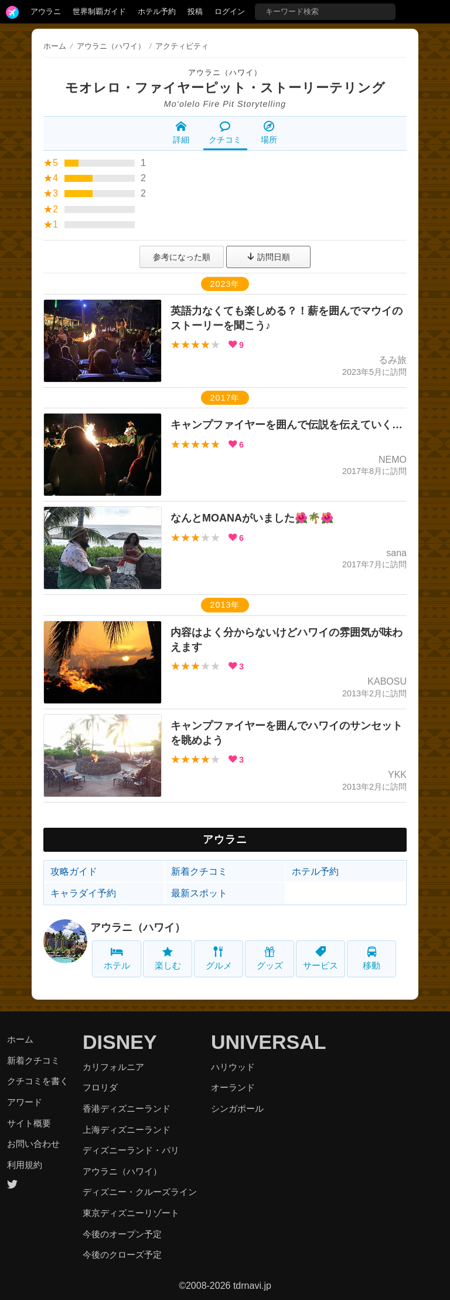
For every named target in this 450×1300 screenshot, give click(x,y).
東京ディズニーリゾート (131, 1213)
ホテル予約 (157, 11)
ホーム (54, 46)
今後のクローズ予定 (122, 1255)
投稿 (195, 11)
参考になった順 (181, 257)
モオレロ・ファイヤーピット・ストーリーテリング (225, 87)
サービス (320, 958)
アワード (24, 1102)
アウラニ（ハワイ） (225, 72)
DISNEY (120, 1042)
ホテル (117, 958)
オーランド (233, 1087)
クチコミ (225, 132)
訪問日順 (268, 257)
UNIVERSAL (268, 1042)
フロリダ (100, 1087)
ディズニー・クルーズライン (140, 1192)
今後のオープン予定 (122, 1234)
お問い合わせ (33, 1144)
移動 (371, 958)
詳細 (181, 132)
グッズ (270, 958)
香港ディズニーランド (127, 1108)
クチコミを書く (38, 1081)
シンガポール (237, 1108)
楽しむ (168, 958)
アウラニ (45, 11)
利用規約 (24, 1165)
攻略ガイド (73, 871)
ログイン (229, 11)
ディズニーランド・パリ (131, 1150)
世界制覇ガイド (99, 11)
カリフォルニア (113, 1067)
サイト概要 (29, 1123)
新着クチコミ (199, 871)
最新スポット (199, 893)
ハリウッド (233, 1067)
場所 (269, 132)
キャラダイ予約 (83, 893)
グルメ (219, 958)
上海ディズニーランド (127, 1130)
